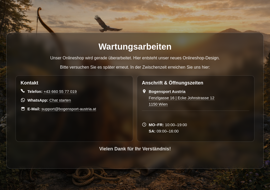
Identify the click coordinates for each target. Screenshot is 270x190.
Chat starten (60, 100)
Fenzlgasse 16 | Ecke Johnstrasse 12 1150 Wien (181, 97)
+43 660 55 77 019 (60, 91)
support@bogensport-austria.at (68, 109)
